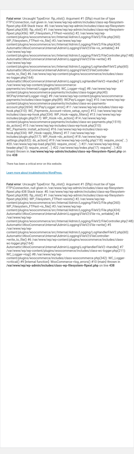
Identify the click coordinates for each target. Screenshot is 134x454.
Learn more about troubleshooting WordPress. (34, 172)
